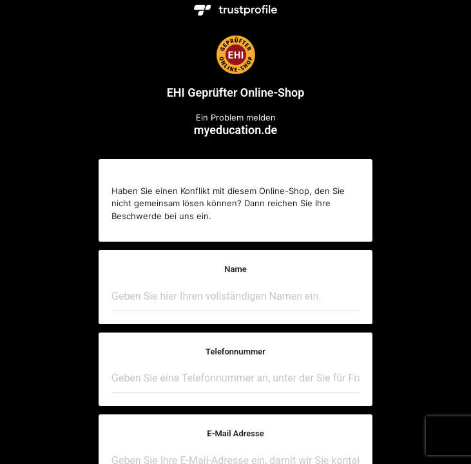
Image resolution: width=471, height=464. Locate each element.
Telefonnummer (235, 351)
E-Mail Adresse (235, 433)
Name (235, 269)
